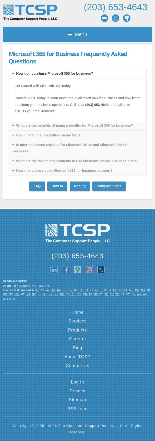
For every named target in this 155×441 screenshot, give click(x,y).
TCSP (30, 12)
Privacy (77, 391)
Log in (77, 382)
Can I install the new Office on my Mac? (48, 135)
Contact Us (77, 365)
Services (77, 321)
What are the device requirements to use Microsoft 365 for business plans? (77, 161)
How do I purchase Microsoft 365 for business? (54, 73)
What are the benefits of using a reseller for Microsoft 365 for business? (74, 125)
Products (77, 330)
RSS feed (77, 408)
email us (120, 105)
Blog (77, 347)
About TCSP (78, 356)
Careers (77, 339)
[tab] (77, 73)
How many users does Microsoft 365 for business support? (64, 170)
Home (77, 312)
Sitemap (77, 399)
